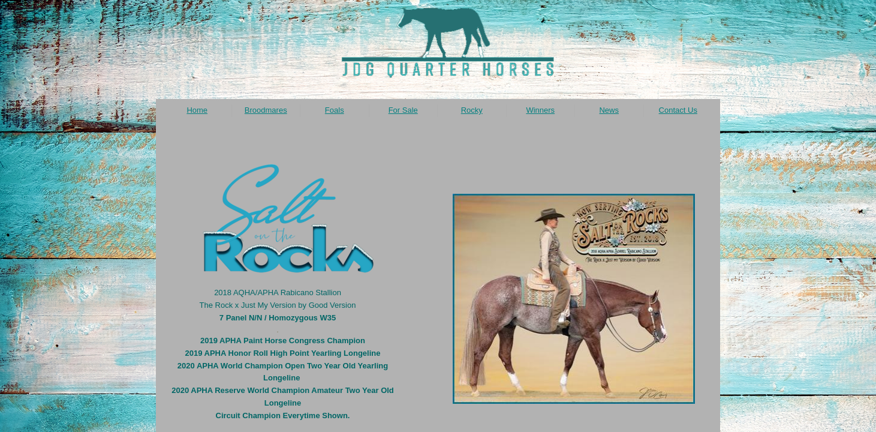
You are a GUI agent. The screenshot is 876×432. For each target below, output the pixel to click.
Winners (540, 110)
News (609, 110)
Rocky (472, 110)
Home (196, 110)
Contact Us (678, 110)
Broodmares (266, 110)
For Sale (403, 110)
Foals (334, 110)
